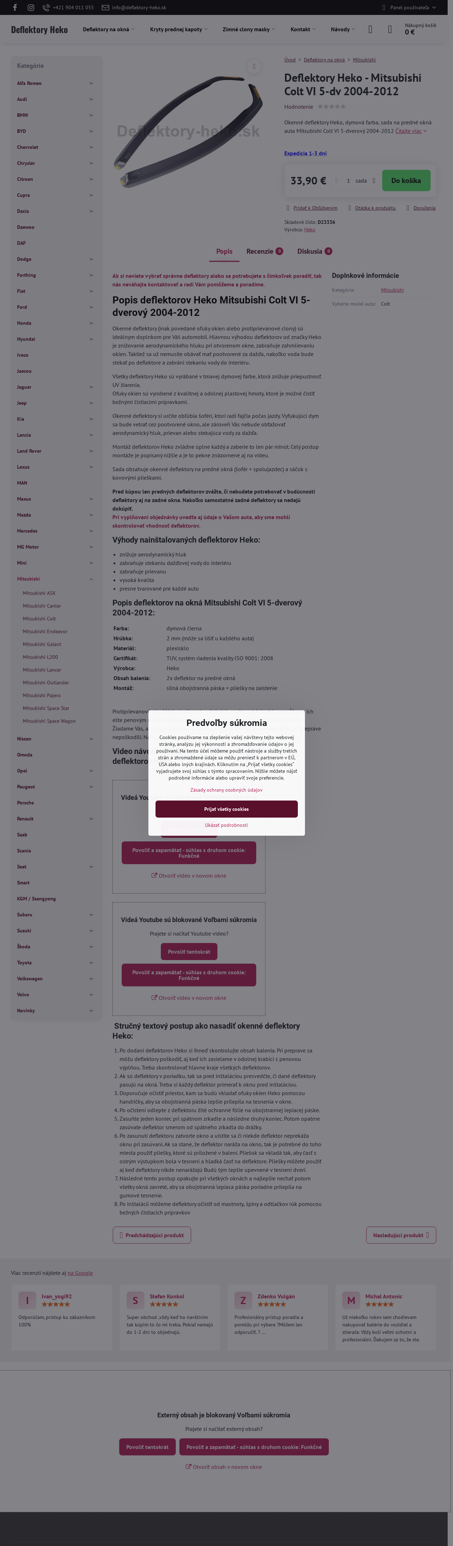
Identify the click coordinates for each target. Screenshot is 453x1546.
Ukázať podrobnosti (226, 825)
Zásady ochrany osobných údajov (226, 790)
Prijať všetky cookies (226, 809)
